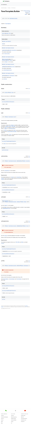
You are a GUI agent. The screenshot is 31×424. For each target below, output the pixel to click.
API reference (4, 4)
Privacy (12, 421)
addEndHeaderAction (6, 208)
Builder (3, 33)
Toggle (5, 128)
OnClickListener (12, 128)
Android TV (22, 421)
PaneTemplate (8, 23)
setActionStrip (5, 50)
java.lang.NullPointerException (8, 101)
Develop (9, 7)
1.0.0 (29, 13)
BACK (22, 242)
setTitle (3, 75)
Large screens (23, 415)
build (3, 43)
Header (11, 60)
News (2, 421)
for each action (6, 53)
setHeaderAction (5, 66)
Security (2, 418)
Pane (10, 33)
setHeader (4, 60)
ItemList (12, 125)
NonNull (7, 33)
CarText (3, 299)
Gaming (12, 415)
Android (2, 415)
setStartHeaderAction (7, 70)
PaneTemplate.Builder (13, 18)
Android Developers (4, 7)
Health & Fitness (13, 418)
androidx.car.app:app (27, 10)
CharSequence (11, 75)
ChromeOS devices (24, 418)
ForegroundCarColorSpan (11, 131)
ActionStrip (14, 50)
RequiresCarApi (5, 59)
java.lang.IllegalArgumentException (9, 141)
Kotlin (26, 14)
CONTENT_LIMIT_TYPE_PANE (10, 126)
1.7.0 (29, 157)
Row (5, 127)
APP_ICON (17, 242)
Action (13, 66)
